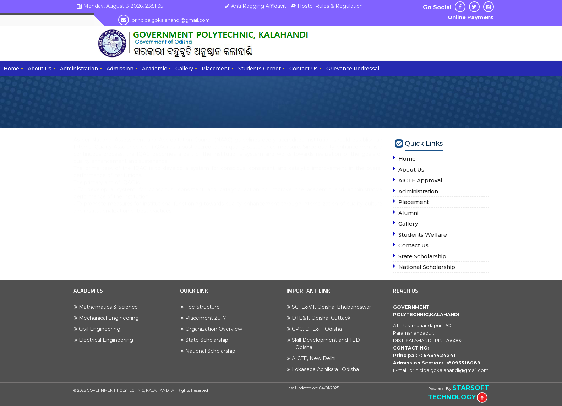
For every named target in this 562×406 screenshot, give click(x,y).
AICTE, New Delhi (315, 358)
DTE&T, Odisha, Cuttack (322, 318)
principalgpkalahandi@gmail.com (164, 20)
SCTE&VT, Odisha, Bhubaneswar (333, 307)
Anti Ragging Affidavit (254, 6)
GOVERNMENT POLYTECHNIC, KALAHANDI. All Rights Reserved (147, 390)
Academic (154, 68)
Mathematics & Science (110, 307)
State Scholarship (208, 340)
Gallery (184, 68)
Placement (216, 68)
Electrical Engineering (107, 340)
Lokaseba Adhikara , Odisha (327, 369)
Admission (120, 68)
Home (11, 68)
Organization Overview (215, 329)
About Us (39, 68)
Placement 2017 (207, 318)
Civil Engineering (101, 329)
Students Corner (259, 68)
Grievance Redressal (352, 68)
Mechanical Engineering (110, 318)
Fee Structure (204, 307)
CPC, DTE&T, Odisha (318, 329)
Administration (79, 68)
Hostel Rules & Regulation (326, 6)
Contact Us (303, 68)
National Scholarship (212, 351)
